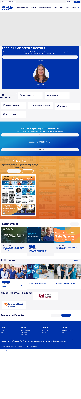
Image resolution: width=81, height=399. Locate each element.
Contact (2, 330)
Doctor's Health (9, 114)
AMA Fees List (52, 95)
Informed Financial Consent (40, 105)
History (2, 332)
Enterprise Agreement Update (65, 283)
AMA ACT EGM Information (37, 283)
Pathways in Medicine (11, 105)
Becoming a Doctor (27, 95)
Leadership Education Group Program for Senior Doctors (38, 250)
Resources (44, 332)
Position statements (25, 330)
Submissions (24, 332)
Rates (63, 332)
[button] (8, 2)
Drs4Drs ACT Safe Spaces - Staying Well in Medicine (66, 247)
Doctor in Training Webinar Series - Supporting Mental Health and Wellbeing (13, 248)
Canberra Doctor (45, 330)
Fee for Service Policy (25, 334)
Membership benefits (66, 330)
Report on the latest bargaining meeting (12, 285)
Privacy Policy (34, 346)
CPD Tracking (62, 106)
